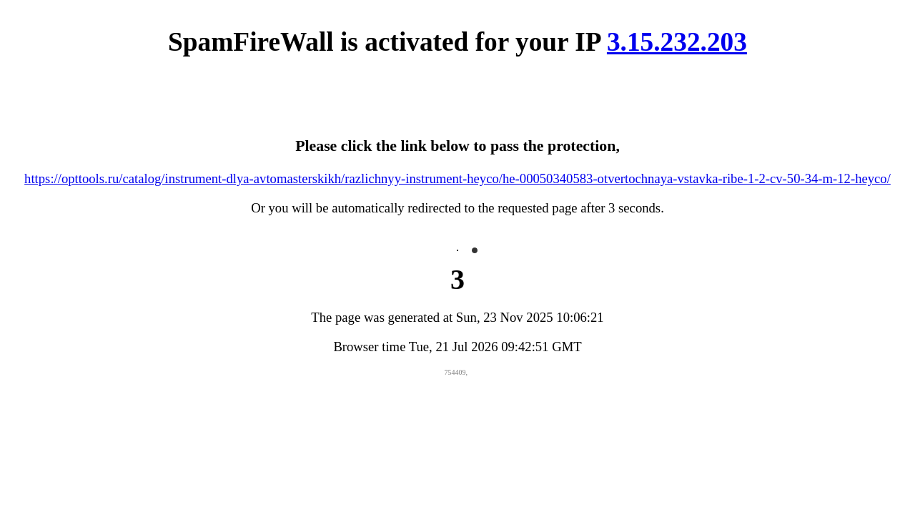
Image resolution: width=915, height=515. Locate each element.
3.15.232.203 (677, 42)
